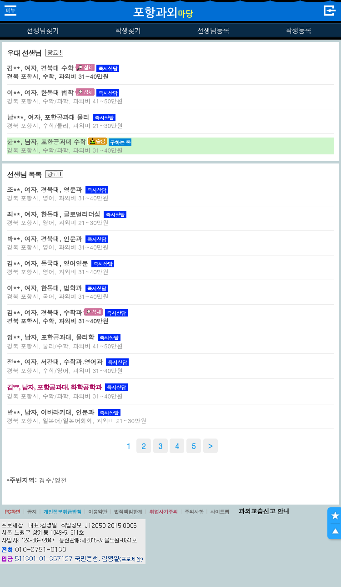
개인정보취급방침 (62, 511)
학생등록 (298, 30)
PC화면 (12, 511)
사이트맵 (219, 511)
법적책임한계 (128, 511)
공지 (32, 511)
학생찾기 (128, 30)
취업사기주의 (163, 511)
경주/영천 (53, 480)
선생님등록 (213, 30)
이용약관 (97, 511)
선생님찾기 (42, 30)
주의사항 (194, 511)
